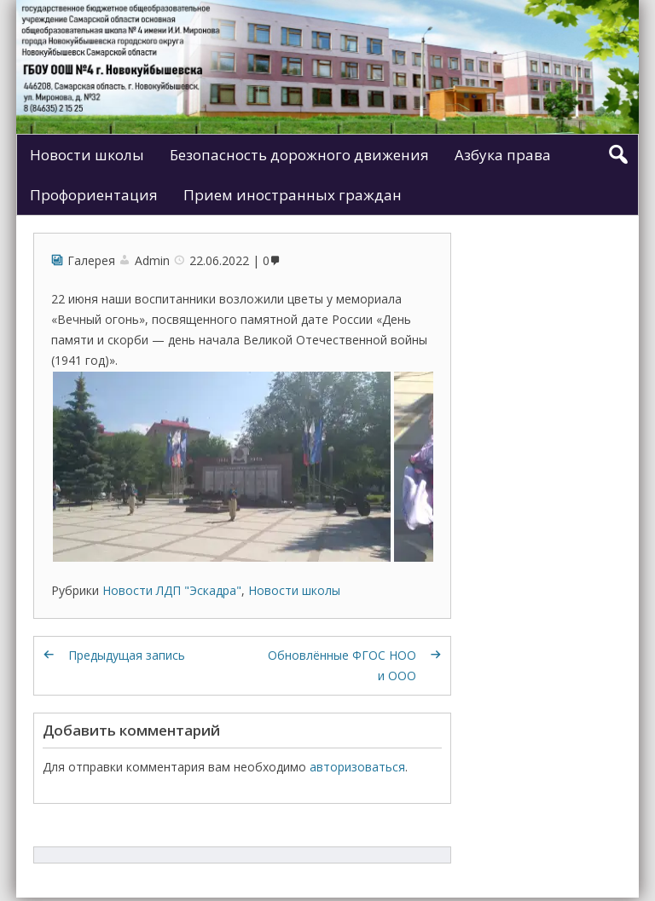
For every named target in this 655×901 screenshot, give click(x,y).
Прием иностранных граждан (292, 195)
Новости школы (87, 155)
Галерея (91, 260)
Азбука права (503, 155)
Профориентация (94, 195)
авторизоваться (357, 767)
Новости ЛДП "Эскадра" (171, 590)
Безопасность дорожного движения (299, 155)
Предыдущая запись (126, 655)
